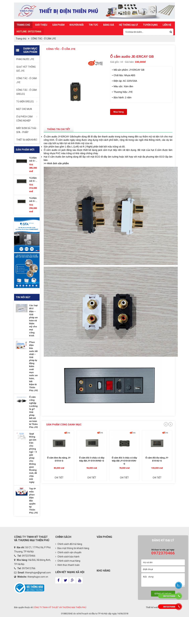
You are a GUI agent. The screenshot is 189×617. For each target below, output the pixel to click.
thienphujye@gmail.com (38, 572)
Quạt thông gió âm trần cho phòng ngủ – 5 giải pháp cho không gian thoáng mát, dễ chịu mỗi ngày (33, 457)
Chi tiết (59, 477)
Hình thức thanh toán (67, 565)
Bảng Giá (108, 24)
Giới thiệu (41, 24)
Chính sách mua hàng (67, 560)
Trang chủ (23, 24)
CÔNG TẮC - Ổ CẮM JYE (43, 38)
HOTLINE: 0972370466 (29, 31)
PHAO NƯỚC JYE (25, 59)
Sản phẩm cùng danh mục (64, 424)
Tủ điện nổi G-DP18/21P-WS (33, 159)
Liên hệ (167, 24)
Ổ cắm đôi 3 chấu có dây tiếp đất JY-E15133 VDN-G (124, 460)
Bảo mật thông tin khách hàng (72, 548)
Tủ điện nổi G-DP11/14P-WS (33, 200)
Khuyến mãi (77, 24)
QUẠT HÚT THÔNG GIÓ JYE (26, 68)
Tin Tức (93, 24)
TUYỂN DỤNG (150, 24)
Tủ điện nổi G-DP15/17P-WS (33, 180)
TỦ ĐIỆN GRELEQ (25, 101)
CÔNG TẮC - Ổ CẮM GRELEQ (26, 92)
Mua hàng (118, 112)
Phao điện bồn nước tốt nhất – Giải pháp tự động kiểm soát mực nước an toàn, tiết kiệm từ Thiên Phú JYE (33, 366)
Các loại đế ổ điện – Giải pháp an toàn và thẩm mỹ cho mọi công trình (33, 320)
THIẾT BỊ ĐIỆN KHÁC (26, 139)
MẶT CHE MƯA (24, 109)
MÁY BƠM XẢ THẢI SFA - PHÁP (26, 130)
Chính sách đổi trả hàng (68, 544)
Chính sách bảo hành (67, 556)
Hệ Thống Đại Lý (128, 24)
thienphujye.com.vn (37, 576)
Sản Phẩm (58, 24)
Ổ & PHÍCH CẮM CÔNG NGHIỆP (24, 118)
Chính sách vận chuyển (68, 552)
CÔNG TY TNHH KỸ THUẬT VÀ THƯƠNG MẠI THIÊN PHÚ (59, 607)
